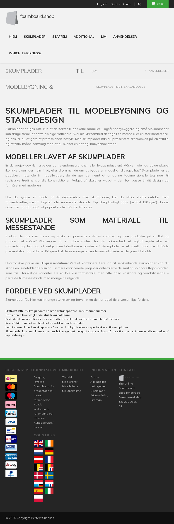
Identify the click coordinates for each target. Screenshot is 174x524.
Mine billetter (70, 386)
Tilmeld (67, 377)
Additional (84, 37)
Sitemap (96, 400)
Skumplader (35, 37)
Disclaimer (97, 390)
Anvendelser (125, 37)
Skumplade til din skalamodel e (120, 86)
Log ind (102, 4)
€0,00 (157, 4)
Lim (103, 37)
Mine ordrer (69, 381)
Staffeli (59, 37)
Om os (94, 377)
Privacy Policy (99, 395)
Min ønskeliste (71, 390)
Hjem (13, 37)
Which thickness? (25, 53)
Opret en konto (120, 4)
